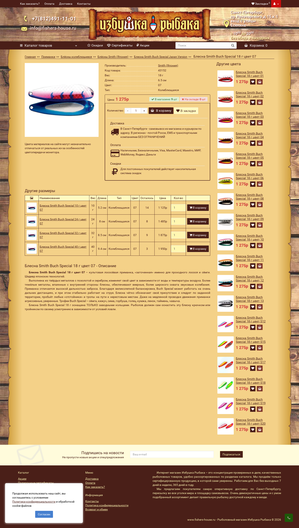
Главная (30, 56)
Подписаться (231, 454)
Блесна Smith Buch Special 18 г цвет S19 (250, 401)
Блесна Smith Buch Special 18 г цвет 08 (250, 196)
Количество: (115, 110)
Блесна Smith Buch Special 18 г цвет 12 (250, 278)
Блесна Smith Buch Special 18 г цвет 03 (250, 115)
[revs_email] (172, 454)
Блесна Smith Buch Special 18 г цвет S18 (250, 381)
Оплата (49, 3)
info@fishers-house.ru (53, 28)
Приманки (48, 56)
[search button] (232, 45)
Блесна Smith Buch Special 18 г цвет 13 (250, 299)
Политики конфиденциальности (34, 500)
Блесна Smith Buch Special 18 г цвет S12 (250, 319)
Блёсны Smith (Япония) (113, 56)
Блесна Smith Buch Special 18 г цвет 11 (250, 258)
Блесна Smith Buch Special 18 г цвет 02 (250, 94)
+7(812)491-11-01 (54, 19)
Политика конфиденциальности (106, 505)
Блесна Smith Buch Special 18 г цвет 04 (250, 135)
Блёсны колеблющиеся (76, 56)
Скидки (95, 45)
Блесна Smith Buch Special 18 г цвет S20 (250, 422)
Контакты (84, 3)
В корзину (162, 111)
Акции (143, 45)
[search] (202, 45)
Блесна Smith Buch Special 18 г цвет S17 (250, 360)
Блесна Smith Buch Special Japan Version (160, 56)
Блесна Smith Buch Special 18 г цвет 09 (250, 217)
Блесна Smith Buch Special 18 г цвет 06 (250, 176)
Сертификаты (120, 45)
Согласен (44, 513)
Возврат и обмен (96, 509)
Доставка (65, 3)
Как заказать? (30, 3)
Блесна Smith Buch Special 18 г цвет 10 (250, 237)
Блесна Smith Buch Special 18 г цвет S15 (250, 340)
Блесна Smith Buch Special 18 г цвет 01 (250, 74)
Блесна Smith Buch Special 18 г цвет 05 (250, 156)
